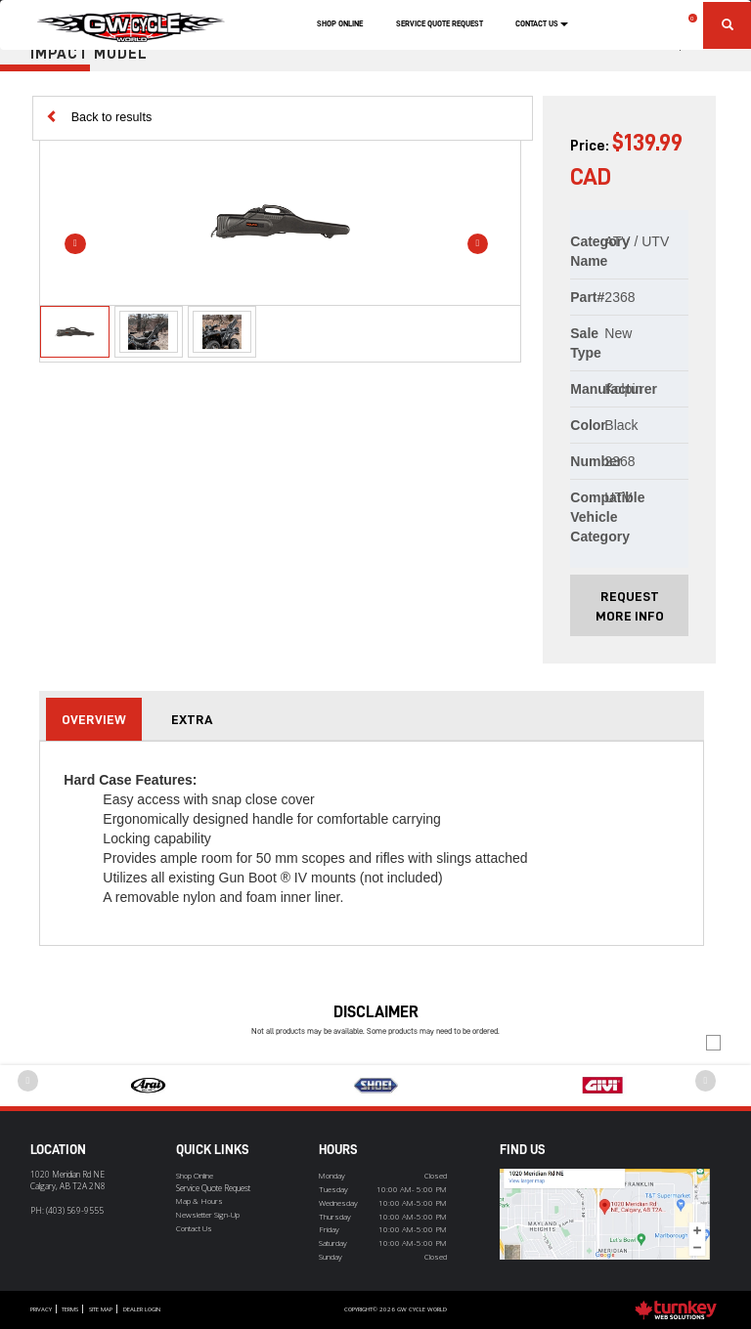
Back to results (99, 116)
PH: (67, 1210)
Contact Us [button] (541, 23)
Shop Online (340, 23)
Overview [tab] (94, 719)
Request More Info (630, 605)
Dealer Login (141, 1309)
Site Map (100, 1309)
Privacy (41, 1309)
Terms (70, 1309)
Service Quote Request (439, 23)
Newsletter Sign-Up (208, 1214)
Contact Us (194, 1227)
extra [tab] (191, 719)
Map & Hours (199, 1200)
